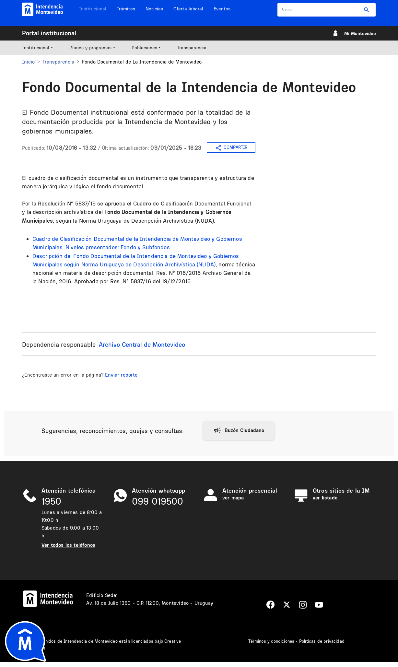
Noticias (154, 9)
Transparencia (191, 48)
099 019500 (157, 501)
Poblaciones (144, 48)
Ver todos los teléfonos (68, 545)
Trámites (126, 9)
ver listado (325, 498)
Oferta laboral (188, 9)
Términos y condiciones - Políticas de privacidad (296, 641)
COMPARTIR (231, 147)
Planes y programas (90, 48)
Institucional (92, 9)
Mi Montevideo (360, 33)
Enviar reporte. (121, 375)
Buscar (367, 10)
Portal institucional (49, 33)
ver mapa (233, 498)
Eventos (222, 9)
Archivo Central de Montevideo (142, 344)
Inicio (28, 62)
